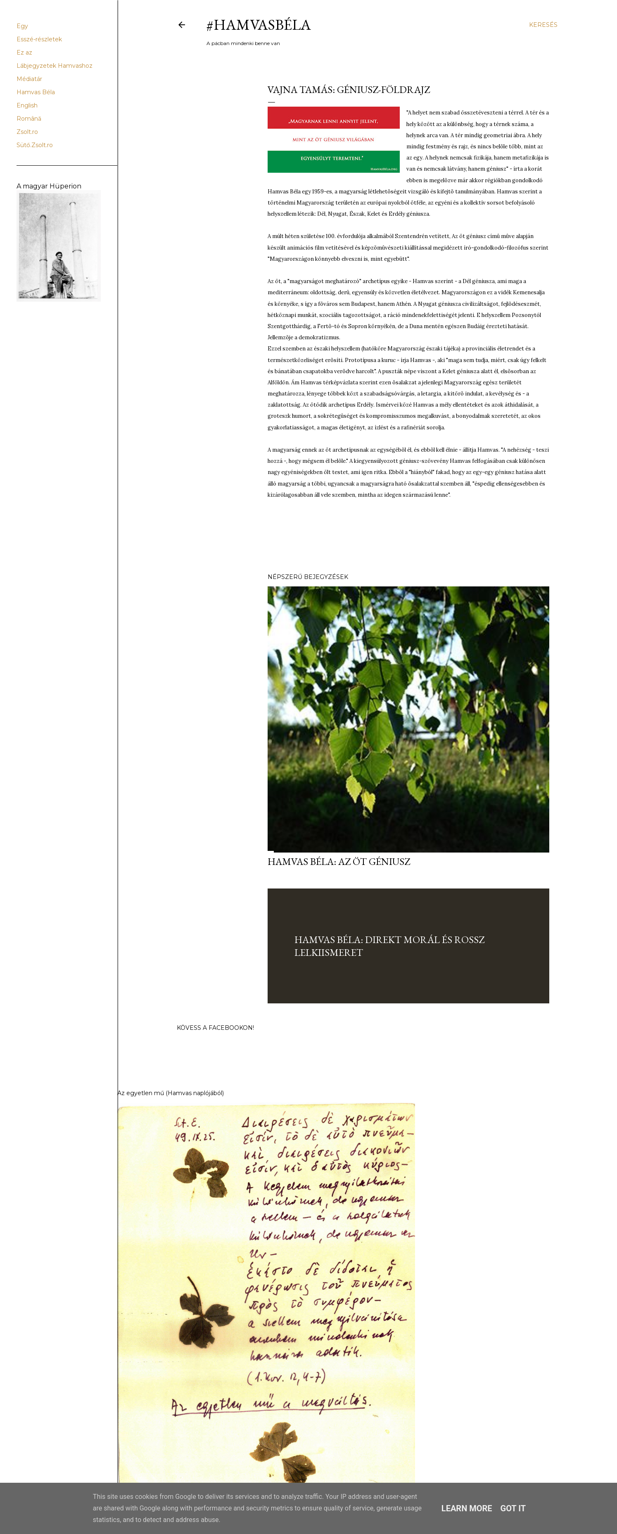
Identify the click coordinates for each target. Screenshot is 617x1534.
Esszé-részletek (39, 39)
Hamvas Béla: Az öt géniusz (339, 861)
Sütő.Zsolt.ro (35, 145)
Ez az (24, 52)
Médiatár (29, 79)
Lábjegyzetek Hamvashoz (55, 65)
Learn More (466, 1508)
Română (29, 118)
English (27, 105)
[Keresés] (543, 25)
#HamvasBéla (258, 24)
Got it (513, 1508)
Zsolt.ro (27, 132)
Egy (22, 26)
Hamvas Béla (36, 92)
